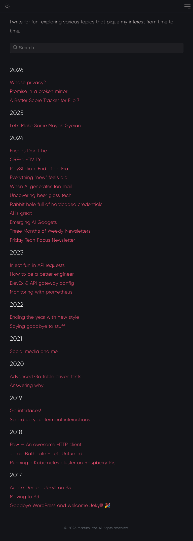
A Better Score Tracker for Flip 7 (45, 100)
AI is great (21, 213)
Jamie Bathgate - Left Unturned (46, 453)
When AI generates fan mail (41, 186)
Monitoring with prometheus (41, 292)
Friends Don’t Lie (28, 151)
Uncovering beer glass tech (40, 195)
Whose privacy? (28, 82)
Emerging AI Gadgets (33, 222)
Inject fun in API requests (37, 265)
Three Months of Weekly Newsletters (50, 231)
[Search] (96, 48)
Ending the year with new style (44, 317)
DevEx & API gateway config (42, 283)
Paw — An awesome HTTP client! (46, 444)
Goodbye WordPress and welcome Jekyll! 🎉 (60, 505)
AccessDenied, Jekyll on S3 (40, 487)
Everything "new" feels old (38, 177)
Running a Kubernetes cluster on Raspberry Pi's (62, 462)
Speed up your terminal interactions (50, 419)
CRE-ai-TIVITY (25, 159)
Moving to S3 (24, 496)
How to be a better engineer (42, 274)
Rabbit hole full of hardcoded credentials (56, 204)
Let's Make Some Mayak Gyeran (45, 125)
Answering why (27, 385)
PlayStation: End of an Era (39, 168)
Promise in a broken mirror (38, 91)
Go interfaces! (25, 410)
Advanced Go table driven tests (46, 376)
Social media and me (34, 351)
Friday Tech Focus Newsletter (42, 240)
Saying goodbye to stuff (37, 326)
